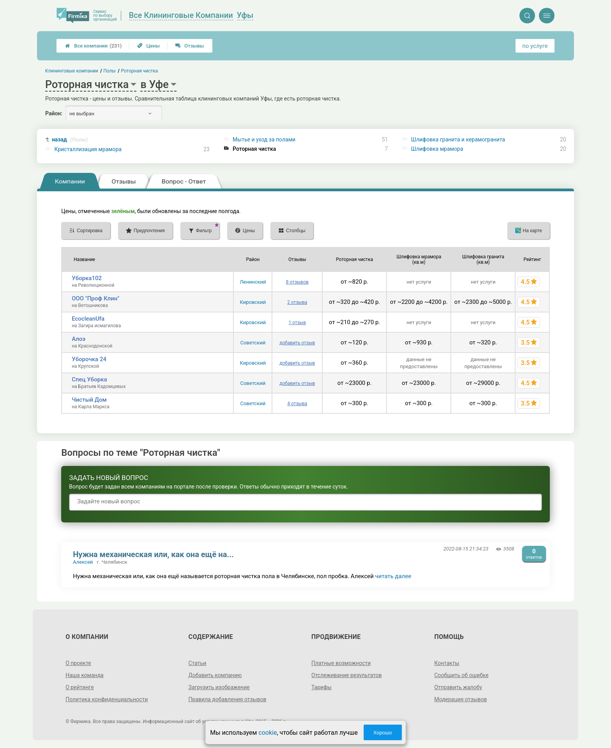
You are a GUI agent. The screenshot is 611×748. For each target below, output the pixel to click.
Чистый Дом (89, 399)
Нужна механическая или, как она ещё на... (153, 554)
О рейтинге (79, 687)
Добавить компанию (215, 675)
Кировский (253, 302)
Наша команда (84, 675)
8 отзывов (297, 282)
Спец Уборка (89, 379)
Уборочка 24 (89, 359)
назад (70, 140)
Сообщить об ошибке (461, 675)
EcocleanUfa (88, 318)
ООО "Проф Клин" (95, 298)
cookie (267, 732)
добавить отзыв (297, 343)
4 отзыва (297, 403)
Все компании (93, 46)
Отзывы (189, 46)
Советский (252, 343)
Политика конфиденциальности (106, 699)
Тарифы (321, 687)
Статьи (198, 663)
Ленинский (253, 282)
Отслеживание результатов (346, 675)
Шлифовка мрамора (437, 149)
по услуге (535, 45)
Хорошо (382, 733)
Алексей (83, 562)
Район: (53, 113)
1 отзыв (297, 322)
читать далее (393, 576)
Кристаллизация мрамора (88, 149)
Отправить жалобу (458, 687)
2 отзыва (297, 302)
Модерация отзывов (460, 699)
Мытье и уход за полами (264, 139)
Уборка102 (87, 278)
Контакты (446, 663)
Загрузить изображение (219, 687)
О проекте (78, 663)
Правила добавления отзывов (228, 699)
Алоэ (78, 338)
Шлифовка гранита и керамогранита (458, 139)
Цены (148, 46)
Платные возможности (341, 663)
